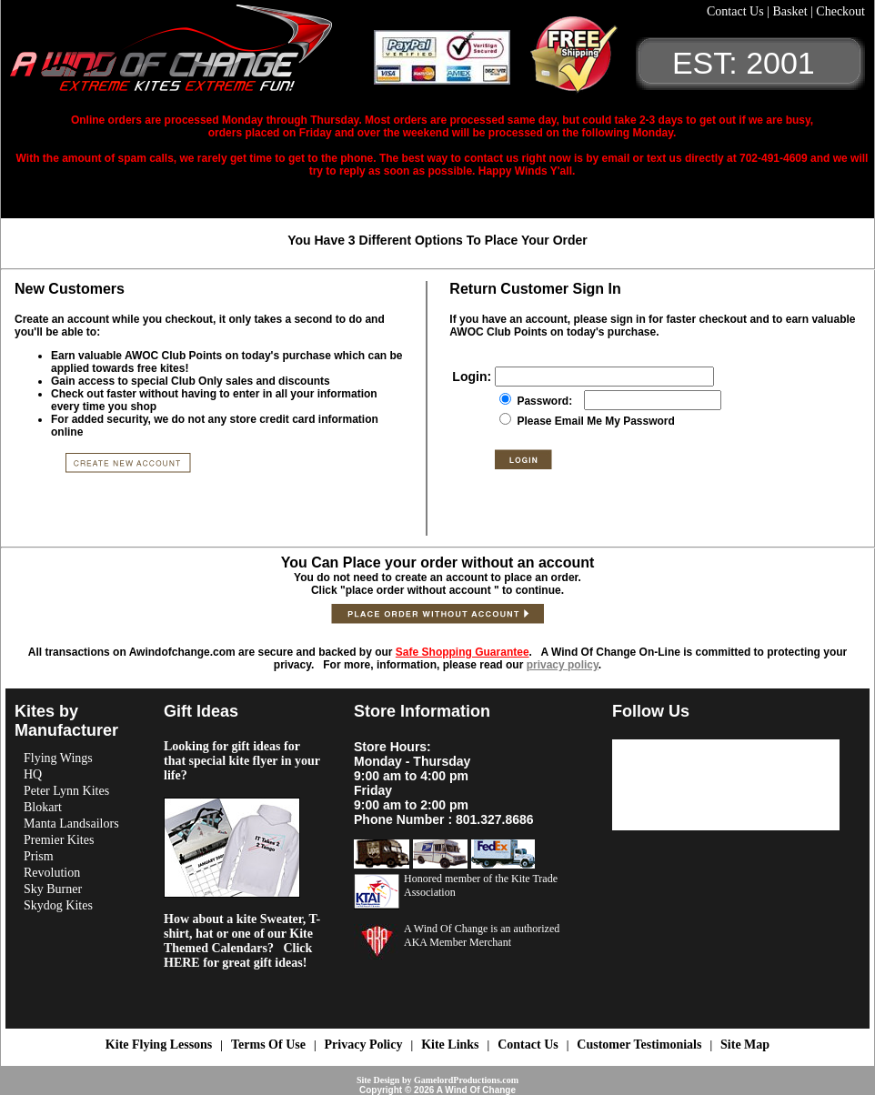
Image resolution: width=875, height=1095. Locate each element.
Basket (791, 11)
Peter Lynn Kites (66, 791)
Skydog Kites (58, 905)
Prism (39, 856)
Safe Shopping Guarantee (462, 652)
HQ (33, 774)
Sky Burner (53, 889)
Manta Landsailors (71, 823)
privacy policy (562, 664)
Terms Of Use (268, 1044)
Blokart (43, 807)
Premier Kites (59, 840)
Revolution (52, 872)
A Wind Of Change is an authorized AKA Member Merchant (481, 935)
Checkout (840, 11)
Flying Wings (58, 758)
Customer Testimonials (639, 1044)
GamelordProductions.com (466, 1080)
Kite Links (449, 1044)
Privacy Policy (364, 1044)
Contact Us (737, 11)
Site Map (744, 1044)
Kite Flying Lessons (159, 1044)
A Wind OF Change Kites (192, 55)
